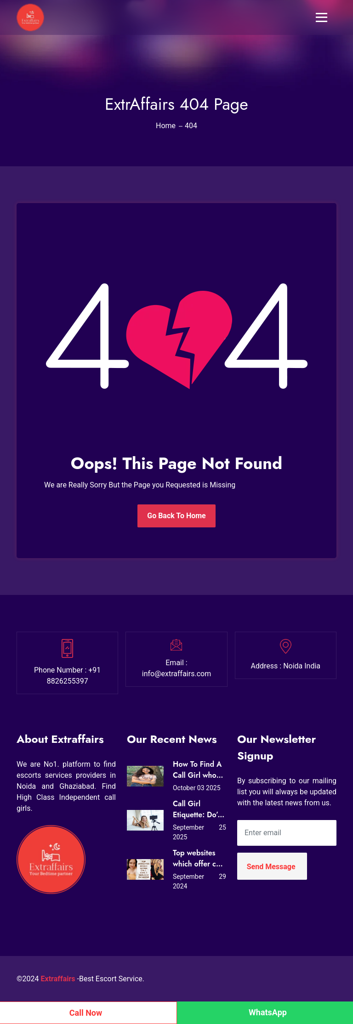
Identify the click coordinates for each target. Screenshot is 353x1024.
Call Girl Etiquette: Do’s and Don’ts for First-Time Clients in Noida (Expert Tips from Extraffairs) (197, 809)
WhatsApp (268, 1012)
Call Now (85, 1013)
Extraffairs (58, 978)
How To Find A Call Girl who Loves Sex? (197, 770)
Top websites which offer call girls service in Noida (198, 859)
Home (166, 125)
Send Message (271, 866)
